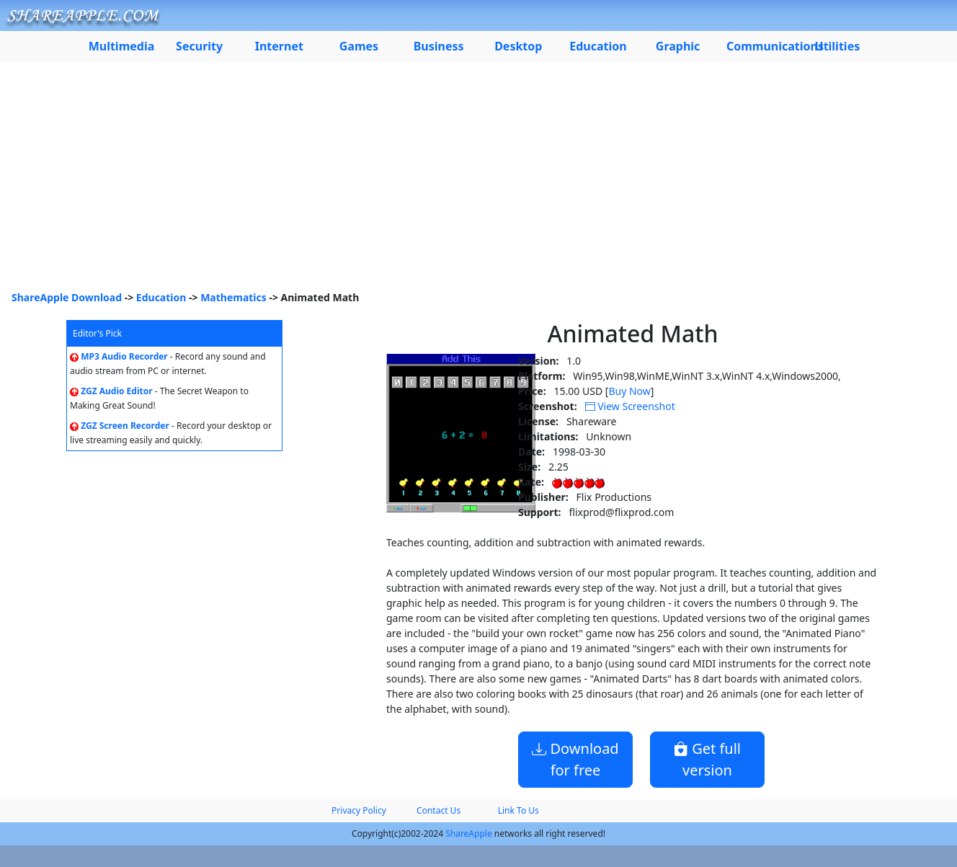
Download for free (575, 759)
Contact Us (438, 810)
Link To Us (518, 810)
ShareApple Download (67, 297)
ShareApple (468, 833)
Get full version (707, 759)
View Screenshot (630, 406)
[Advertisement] (478, 182)
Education (161, 297)
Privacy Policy (358, 810)
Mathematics (233, 297)
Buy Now (629, 391)
